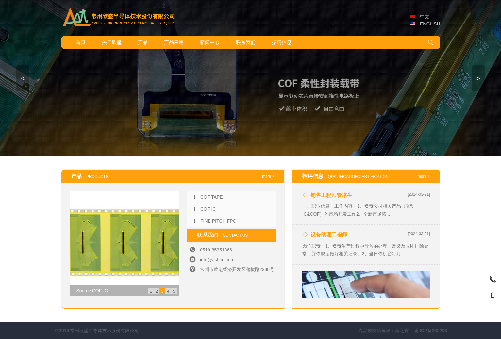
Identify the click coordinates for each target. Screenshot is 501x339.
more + (268, 176)
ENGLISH (425, 23)
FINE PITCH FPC (218, 221)
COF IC (208, 209)
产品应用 (174, 42)
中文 (419, 16)
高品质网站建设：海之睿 (417, 330)
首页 (81, 42)
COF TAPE (211, 197)
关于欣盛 (112, 42)
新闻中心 (210, 42)
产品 (143, 42)
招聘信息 (282, 42)
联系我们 (246, 42)
